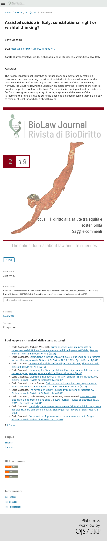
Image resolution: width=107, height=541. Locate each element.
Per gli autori (11, 501)
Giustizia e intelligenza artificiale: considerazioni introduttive (63, 376)
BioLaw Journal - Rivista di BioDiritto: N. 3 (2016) (38, 419)
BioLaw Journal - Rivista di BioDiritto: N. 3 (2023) (55, 373)
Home (8, 12)
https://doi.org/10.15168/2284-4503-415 (33, 48)
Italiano (9, 447)
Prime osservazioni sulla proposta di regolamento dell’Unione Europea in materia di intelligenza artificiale (51, 348)
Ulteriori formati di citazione (19, 299)
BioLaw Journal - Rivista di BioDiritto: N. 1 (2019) (60, 386)
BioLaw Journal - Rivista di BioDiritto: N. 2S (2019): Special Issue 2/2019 (59, 360)
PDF (10, 259)
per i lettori (10, 496)
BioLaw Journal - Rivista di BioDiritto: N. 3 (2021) (55, 352)
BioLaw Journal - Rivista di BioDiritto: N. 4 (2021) (38, 393)
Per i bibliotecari (13, 506)
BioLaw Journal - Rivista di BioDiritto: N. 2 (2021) (38, 379)
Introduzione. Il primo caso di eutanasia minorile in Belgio (62, 416)
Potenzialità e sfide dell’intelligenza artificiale (54, 363)
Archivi (18, 12)
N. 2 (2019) (31, 12)
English (9, 442)
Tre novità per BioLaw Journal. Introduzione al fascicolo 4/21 (62, 389)
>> (14, 425)
